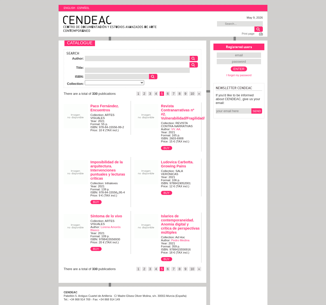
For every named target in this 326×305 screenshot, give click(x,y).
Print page (248, 33)
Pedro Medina (180, 240)
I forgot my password (239, 75)
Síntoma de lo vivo (106, 216)
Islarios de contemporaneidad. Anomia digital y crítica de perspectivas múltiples (180, 224)
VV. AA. (176, 129)
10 (192, 94)
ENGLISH (69, 8)
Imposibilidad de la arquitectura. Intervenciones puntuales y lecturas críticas (107, 170)
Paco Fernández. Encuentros (104, 108)
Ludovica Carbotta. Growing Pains (177, 164)
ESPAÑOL (83, 8)
